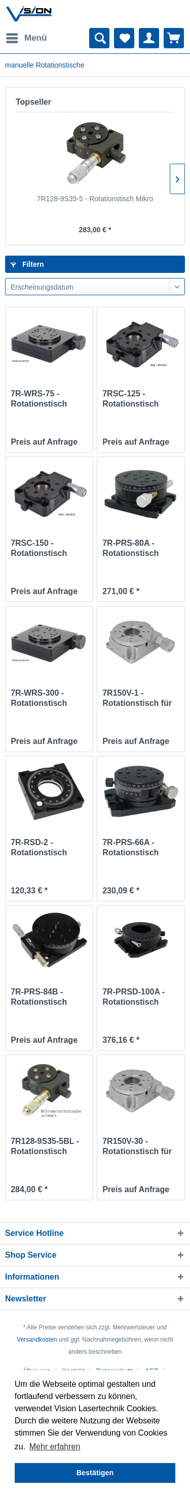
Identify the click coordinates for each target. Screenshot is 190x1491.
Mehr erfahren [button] (55, 1446)
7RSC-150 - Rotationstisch (39, 548)
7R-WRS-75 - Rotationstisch (39, 398)
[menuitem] (26, 38)
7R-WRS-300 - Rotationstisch (39, 698)
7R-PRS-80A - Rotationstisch (130, 548)
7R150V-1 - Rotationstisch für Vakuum (137, 698)
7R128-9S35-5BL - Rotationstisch (45, 1146)
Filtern (27, 264)
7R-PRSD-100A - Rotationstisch (133, 996)
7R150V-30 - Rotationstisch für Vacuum (137, 1147)
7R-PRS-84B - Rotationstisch (39, 996)
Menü (26, 36)
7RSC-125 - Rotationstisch (130, 398)
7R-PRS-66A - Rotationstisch (130, 847)
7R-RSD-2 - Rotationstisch (39, 847)
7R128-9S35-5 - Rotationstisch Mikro (95, 199)
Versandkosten (37, 1339)
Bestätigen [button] (95, 1473)
